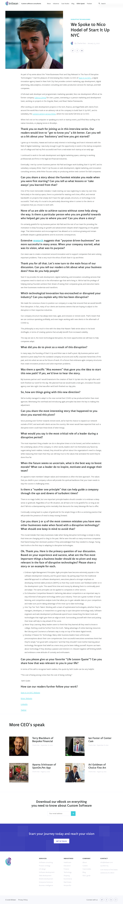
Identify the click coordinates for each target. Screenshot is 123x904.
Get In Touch (61, 841)
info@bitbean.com (106, 862)
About (49, 3)
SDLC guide (86, 875)
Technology (68, 872)
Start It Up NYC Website (30, 692)
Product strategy (44, 865)
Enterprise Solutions (46, 882)
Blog (72, 3)
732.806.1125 (104, 865)
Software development (46, 872)
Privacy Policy (23, 900)
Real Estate (67, 882)
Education (67, 865)
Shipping (67, 875)
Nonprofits (67, 885)
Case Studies (65, 3)
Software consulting (46, 862)
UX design (42, 869)
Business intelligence (46, 885)
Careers (85, 865)
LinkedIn (24, 704)
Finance (66, 869)
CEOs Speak (81, 3)
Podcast (89, 3)
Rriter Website (26, 698)
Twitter (23, 710)
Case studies (87, 869)
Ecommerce (68, 879)
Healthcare (67, 862)
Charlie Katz (81, 43)
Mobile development (46, 879)
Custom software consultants (31, 3)
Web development (45, 875)
